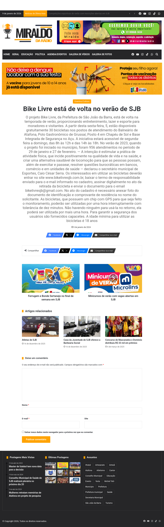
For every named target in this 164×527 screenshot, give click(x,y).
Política (40, 54)
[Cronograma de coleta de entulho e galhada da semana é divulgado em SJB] (50, 480)
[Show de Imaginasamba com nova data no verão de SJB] (62, 480)
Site (86, 418)
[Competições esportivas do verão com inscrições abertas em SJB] (75, 465)
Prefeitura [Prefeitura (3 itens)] (102, 487)
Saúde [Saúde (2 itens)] (109, 492)
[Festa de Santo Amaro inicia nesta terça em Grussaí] (50, 473)
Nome (25, 405)
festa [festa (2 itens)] (98, 481)
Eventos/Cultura (82, 101)
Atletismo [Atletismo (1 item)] (101, 470)
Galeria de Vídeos (79, 54)
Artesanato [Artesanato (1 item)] (100, 465)
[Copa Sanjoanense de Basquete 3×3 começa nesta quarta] (50, 465)
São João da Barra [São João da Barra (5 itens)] (93, 503)
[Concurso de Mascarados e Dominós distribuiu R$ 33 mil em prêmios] (123, 326)
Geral (15, 54)
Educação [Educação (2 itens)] (111, 476)
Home (7, 54)
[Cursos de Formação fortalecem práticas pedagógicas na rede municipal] (75, 473)
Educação (27, 54)
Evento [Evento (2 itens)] (88, 481)
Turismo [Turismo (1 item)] (109, 503)
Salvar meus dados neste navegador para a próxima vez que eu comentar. (59, 432)
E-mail (25, 418)
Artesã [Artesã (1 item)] (112, 465)
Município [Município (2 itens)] (89, 487)
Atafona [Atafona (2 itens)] (88, 470)
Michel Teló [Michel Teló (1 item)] (109, 481)
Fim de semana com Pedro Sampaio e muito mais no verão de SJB (79, 13)
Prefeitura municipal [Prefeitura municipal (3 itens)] (93, 492)
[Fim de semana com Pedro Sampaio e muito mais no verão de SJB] (62, 465)
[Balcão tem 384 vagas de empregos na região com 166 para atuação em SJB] (75, 480)
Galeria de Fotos (102, 54)
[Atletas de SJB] (40, 326)
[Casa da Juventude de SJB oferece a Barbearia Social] (82, 326)
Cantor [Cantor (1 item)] (112, 470)
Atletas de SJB (29, 340)
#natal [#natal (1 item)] (88, 465)
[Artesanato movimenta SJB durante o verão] (62, 473)
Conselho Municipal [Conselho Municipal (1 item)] (93, 476)
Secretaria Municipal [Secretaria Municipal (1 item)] (94, 497)
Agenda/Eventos (57, 54)
